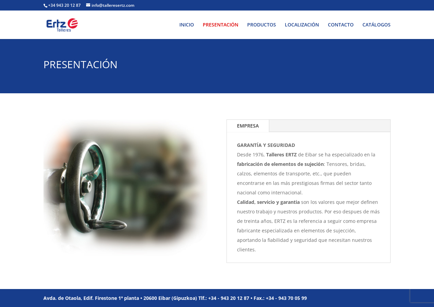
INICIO (186, 25)
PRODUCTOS (261, 25)
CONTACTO (341, 25)
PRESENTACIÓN (220, 25)
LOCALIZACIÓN (302, 25)
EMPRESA (248, 125)
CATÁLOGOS (376, 25)
